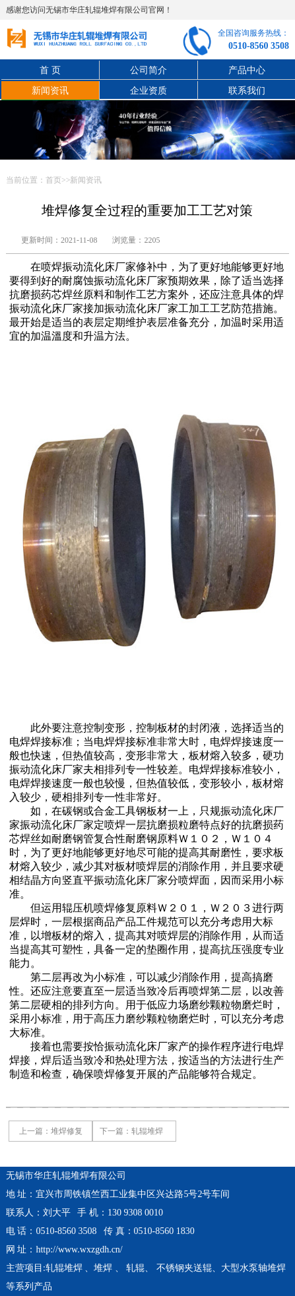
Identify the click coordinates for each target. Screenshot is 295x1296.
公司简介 (148, 70)
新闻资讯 (50, 91)
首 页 (50, 70)
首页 (53, 180)
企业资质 (148, 91)
